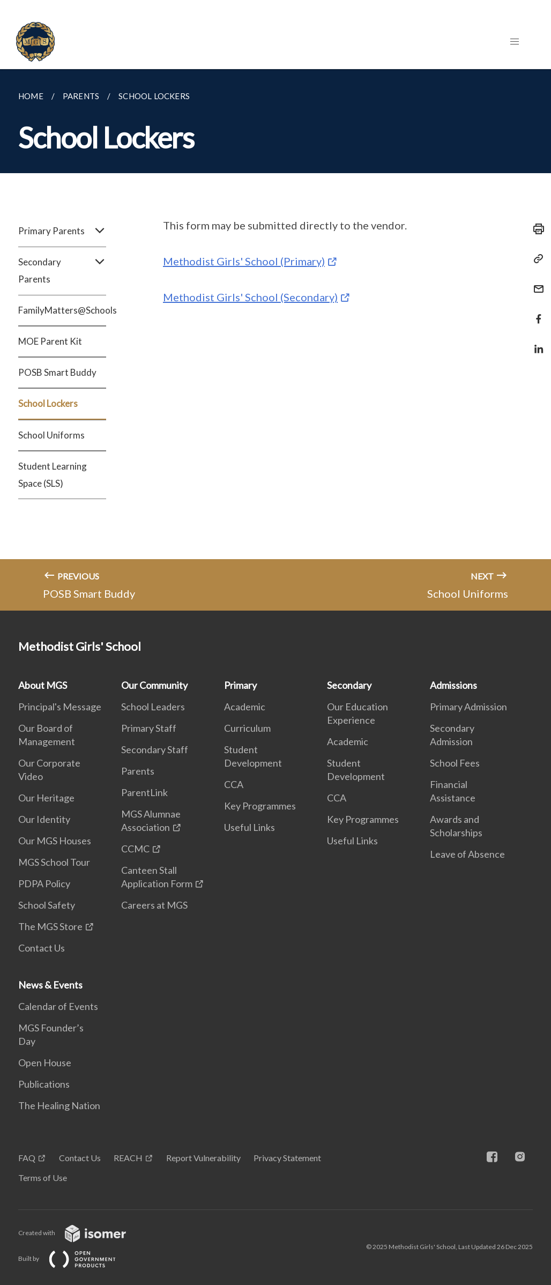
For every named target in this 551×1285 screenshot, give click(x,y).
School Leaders (153, 706)
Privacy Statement (287, 1158)
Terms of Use (42, 1177)
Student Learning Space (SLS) (52, 474)
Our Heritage (46, 798)
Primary (240, 685)
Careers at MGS (154, 905)
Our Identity (44, 819)
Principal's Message (59, 706)
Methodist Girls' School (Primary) (244, 261)
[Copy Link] (535, 259)
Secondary (349, 685)
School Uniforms (51, 435)
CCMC (135, 849)
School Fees (455, 763)
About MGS (42, 685)
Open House (44, 1062)
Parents (137, 771)
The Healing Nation (59, 1105)
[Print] (535, 229)
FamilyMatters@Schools (62, 310)
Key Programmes (260, 806)
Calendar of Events (58, 1006)
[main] (275, 340)
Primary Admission (468, 706)
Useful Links (249, 827)
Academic (244, 706)
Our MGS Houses (54, 840)
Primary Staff (148, 728)
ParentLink (144, 792)
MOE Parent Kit (50, 341)
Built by (75, 1258)
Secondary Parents (62, 271)
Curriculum (247, 728)
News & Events (50, 985)
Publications (44, 1084)
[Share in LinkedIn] (535, 342)
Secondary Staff (154, 749)
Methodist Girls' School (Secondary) (250, 297)
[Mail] (535, 282)
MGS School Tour (54, 862)
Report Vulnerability (203, 1158)
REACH (128, 1158)
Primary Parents (62, 231)
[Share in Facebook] (535, 312)
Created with (80, 1233)
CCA (233, 784)
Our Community (154, 685)
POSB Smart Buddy (57, 372)
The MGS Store (50, 926)
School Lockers (48, 403)
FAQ (26, 1158)
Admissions (453, 685)
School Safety (46, 905)
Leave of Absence (467, 854)
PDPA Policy (44, 883)
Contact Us (41, 948)
